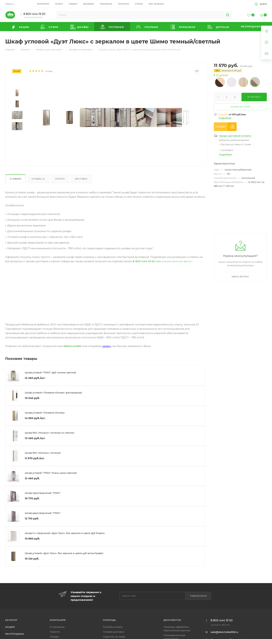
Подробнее (225, 118)
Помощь (109, 620)
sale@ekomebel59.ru (224, 632)
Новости (55, 631)
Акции (10, 627)
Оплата (60, 179)
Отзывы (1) (38, 179)
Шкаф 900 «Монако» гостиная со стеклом (49, 432)
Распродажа (14, 633)
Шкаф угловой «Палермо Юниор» (45, 412)
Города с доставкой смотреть (235, 135)
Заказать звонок (33, 17)
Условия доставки (113, 631)
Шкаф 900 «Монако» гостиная (43, 452)
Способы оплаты (112, 627)
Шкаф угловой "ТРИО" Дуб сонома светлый (50, 372)
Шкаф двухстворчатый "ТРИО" (43, 513)
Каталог (11, 620)
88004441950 (72, 346)
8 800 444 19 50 (34, 14)
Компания (58, 620)
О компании (57, 627)
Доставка (81, 179)
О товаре (15, 179)
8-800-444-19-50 (144, 261)
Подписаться (198, 596)
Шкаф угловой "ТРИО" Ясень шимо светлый (51, 472)
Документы (172, 620)
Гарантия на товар (114, 636)
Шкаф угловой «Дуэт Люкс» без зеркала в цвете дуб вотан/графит (64, 553)
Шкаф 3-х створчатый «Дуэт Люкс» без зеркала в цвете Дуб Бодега (65, 533)
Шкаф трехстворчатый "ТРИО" (43, 493)
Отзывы (54, 636)
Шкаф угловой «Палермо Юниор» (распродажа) (53, 392)
